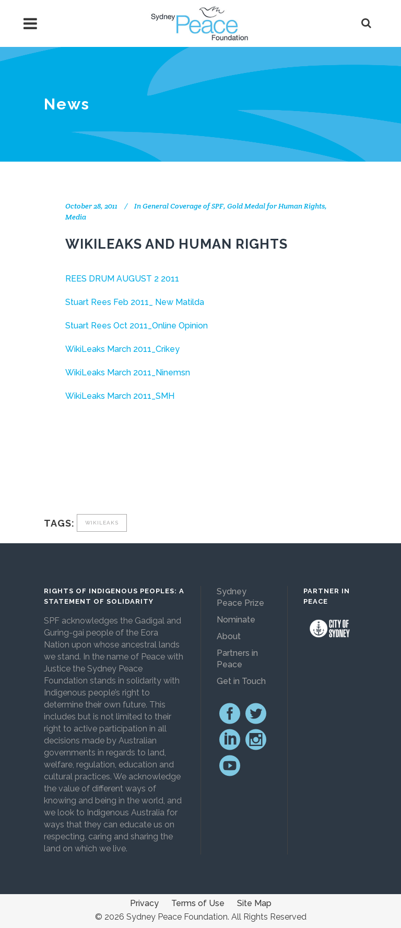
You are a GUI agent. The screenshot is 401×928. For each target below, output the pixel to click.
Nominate (236, 620)
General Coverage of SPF (183, 206)
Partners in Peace (237, 658)
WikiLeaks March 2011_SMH (119, 396)
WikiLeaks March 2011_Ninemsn (127, 372)
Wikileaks (102, 523)
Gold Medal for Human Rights (276, 206)
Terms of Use (198, 903)
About (229, 636)
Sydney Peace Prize (240, 597)
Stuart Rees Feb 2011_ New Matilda (134, 302)
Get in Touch (241, 681)
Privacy (144, 903)
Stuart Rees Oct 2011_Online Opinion (136, 326)
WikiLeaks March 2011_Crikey (122, 349)
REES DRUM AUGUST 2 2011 (122, 279)
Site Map (254, 903)
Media (75, 217)
